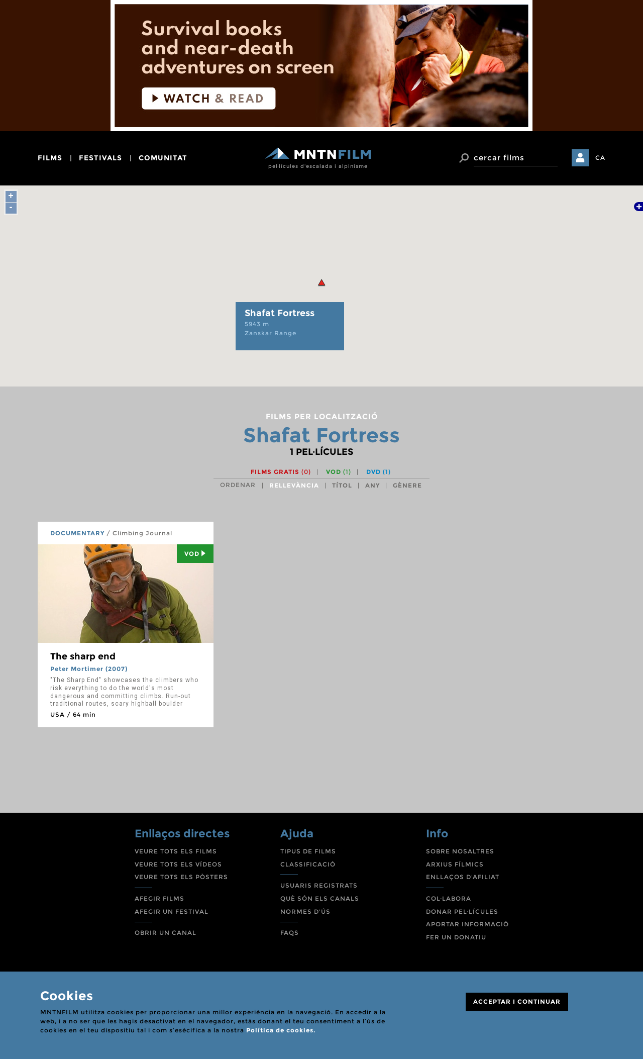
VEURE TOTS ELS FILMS (176, 851)
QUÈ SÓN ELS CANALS (319, 898)
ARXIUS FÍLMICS (455, 864)
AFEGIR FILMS (159, 898)
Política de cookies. (280, 1030)
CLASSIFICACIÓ (308, 864)
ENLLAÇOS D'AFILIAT (462, 877)
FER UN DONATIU (456, 937)
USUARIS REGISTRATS (319, 885)
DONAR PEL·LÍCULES (462, 911)
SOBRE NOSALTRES (460, 851)
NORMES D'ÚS (305, 911)
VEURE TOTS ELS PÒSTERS (181, 877)
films (50, 157)
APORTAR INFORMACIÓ (467, 924)
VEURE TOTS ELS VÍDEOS (178, 864)
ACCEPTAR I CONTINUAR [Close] (517, 1001)
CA (600, 157)
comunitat (163, 157)
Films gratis (281, 471)
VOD (338, 471)
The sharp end (83, 656)
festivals (100, 157)
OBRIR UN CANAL (165, 932)
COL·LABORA (448, 898)
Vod (195, 553)
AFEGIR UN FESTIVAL (171, 911)
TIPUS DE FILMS (308, 851)
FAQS (289, 932)
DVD (378, 471)
